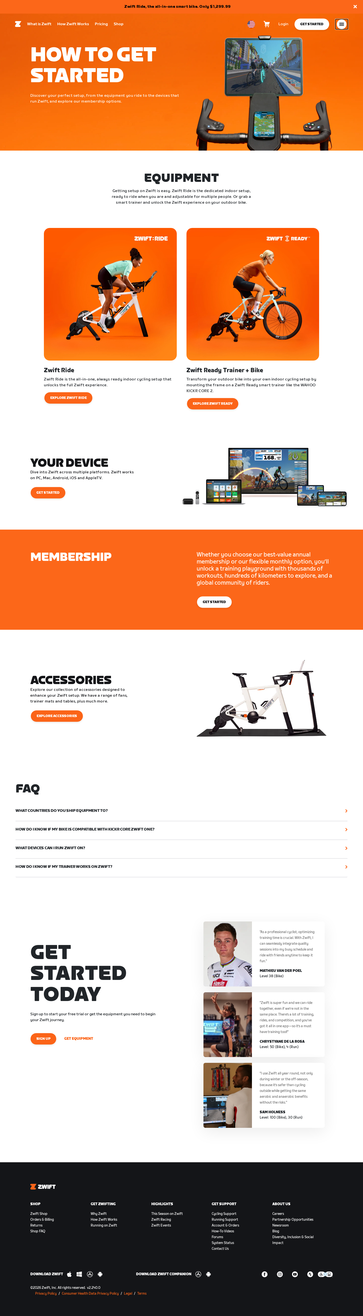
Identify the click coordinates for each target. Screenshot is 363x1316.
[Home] (18, 24)
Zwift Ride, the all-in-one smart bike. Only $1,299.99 (177, 6)
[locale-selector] (251, 24)
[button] (355, 6)
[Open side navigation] (341, 24)
